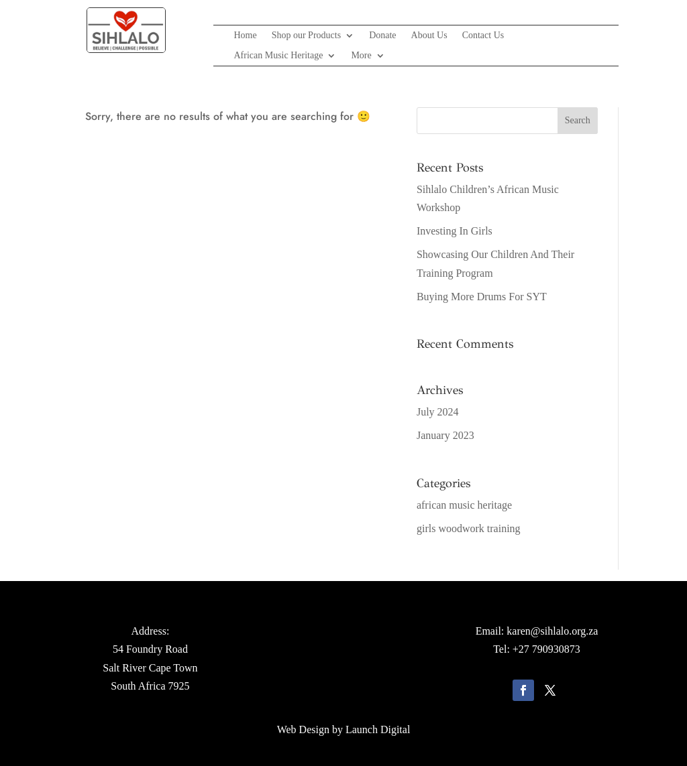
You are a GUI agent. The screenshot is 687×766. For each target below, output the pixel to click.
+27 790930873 (546, 649)
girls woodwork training (469, 528)
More (361, 55)
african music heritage (464, 505)
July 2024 (438, 412)
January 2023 (445, 435)
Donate (382, 35)
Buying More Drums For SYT (482, 296)
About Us (429, 35)
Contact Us (483, 35)
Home (244, 35)
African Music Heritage (278, 55)
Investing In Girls (454, 231)
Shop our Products (306, 35)
